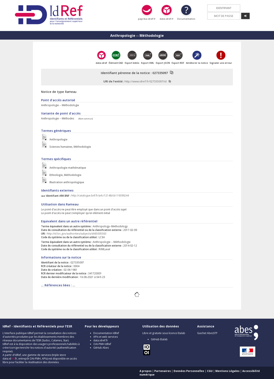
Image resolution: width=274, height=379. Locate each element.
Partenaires (162, 371)
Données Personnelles (189, 371)
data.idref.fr (100, 340)
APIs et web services (105, 337)
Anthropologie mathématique (67, 167)
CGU (210, 371)
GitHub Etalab (159, 339)
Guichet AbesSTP (207, 333)
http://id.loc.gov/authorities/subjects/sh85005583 (76, 233)
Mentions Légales (227, 371)
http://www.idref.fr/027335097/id (146, 81)
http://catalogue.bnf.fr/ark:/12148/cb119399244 (100, 196)
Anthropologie (57, 139)
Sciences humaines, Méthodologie (69, 147)
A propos (146, 371)
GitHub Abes (101, 347)
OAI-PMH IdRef (102, 344)
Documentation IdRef (106, 333)
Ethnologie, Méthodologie (64, 175)
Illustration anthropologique (66, 182)
